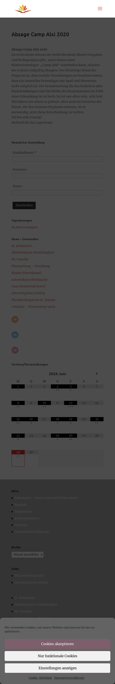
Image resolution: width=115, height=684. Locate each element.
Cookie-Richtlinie (40, 677)
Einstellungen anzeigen (58, 668)
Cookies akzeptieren (57, 644)
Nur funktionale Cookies (57, 656)
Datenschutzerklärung (69, 677)
